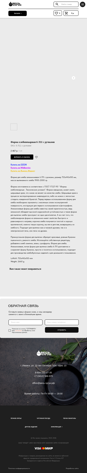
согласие (18, 330)
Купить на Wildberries (20, 167)
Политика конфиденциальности (19, 468)
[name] (25, 322)
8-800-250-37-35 (43, 372)
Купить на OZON (19, 164)
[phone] (62, 322)
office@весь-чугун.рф (43, 383)
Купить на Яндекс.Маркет (23, 171)
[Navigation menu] (82, 4)
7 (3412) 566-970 (44, 376)
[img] (14, 4)
